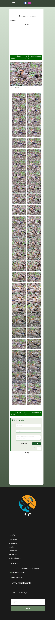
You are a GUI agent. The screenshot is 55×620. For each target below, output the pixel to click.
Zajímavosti (13, 550)
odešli (28, 609)
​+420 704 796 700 (16, 577)
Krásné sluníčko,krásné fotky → (33, 57)
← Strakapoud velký (16, 57)
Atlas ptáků (13, 539)
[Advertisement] (26, 39)
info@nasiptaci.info (18, 572)
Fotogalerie (13, 543)
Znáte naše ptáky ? (15, 558)
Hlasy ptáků (13, 554)
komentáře (18, 420)
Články (11, 547)
